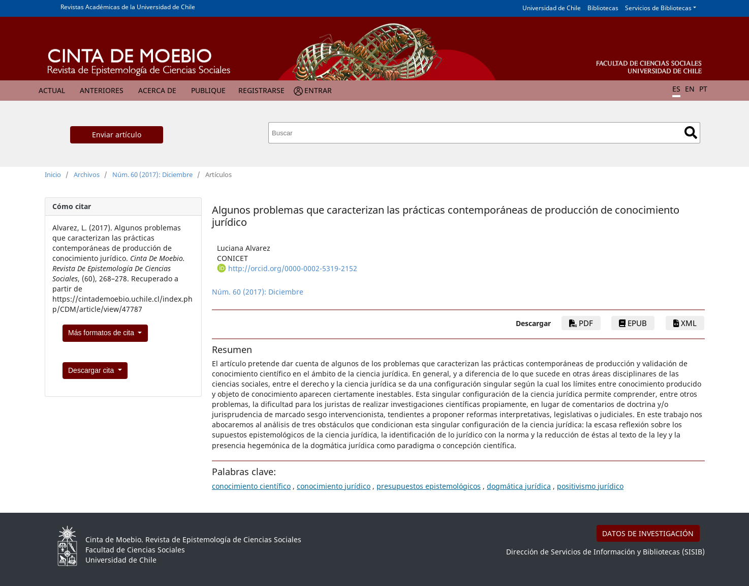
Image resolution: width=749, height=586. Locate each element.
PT (703, 89)
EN (690, 89)
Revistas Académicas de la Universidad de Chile (127, 7)
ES (676, 89)
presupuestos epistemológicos (429, 486)
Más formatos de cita (102, 333)
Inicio (53, 174)
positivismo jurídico (590, 486)
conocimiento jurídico (333, 486)
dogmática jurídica (519, 486)
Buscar (690, 132)
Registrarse (261, 90)
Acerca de (157, 90)
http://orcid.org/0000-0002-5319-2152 (292, 268)
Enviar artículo (116, 134)
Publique (208, 90)
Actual (52, 90)
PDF (581, 323)
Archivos (87, 174)
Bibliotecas (602, 8)
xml (685, 323)
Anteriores (101, 90)
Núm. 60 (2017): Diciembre (152, 174)
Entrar (318, 90)
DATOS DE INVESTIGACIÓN (648, 533)
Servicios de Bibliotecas (658, 8)
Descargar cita (92, 370)
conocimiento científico (251, 486)
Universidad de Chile (551, 8)
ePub (633, 323)
